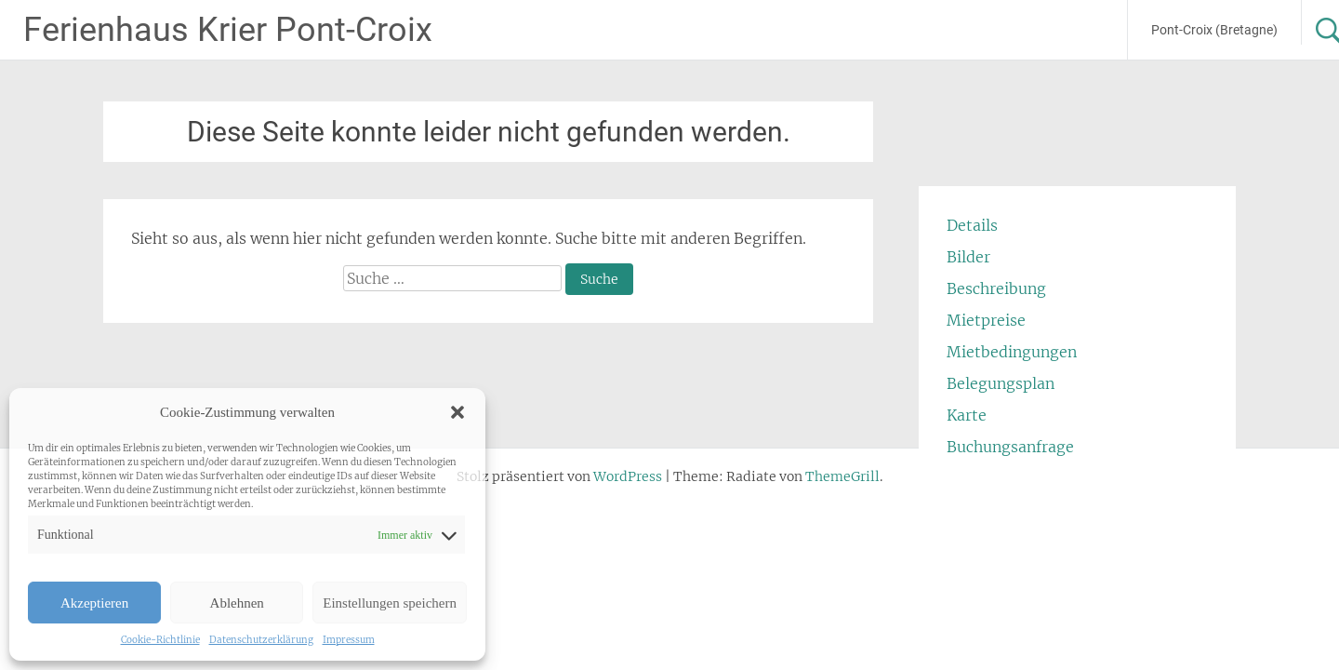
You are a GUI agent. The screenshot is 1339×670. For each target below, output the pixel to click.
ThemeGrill (842, 476)
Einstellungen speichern (390, 603)
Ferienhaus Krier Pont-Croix (227, 29)
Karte (967, 415)
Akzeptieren (94, 603)
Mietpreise (986, 320)
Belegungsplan (1000, 383)
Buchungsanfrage (1010, 446)
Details (972, 225)
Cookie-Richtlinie (160, 640)
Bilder (968, 257)
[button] (457, 412)
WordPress (627, 476)
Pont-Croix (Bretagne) (1214, 29)
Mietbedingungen (1012, 351)
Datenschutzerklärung (261, 640)
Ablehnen (237, 603)
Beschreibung (996, 288)
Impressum (349, 640)
